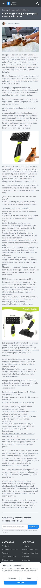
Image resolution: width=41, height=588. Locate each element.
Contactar (25, 546)
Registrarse (33, 526)
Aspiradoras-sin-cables (10, 549)
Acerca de (26, 560)
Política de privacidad (30, 549)
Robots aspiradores (9, 556)
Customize (12, 578)
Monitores (5, 546)
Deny (29, 578)
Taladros (5, 553)
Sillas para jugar (8, 560)
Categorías (26, 556)
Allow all (20, 583)
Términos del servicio (30, 553)
